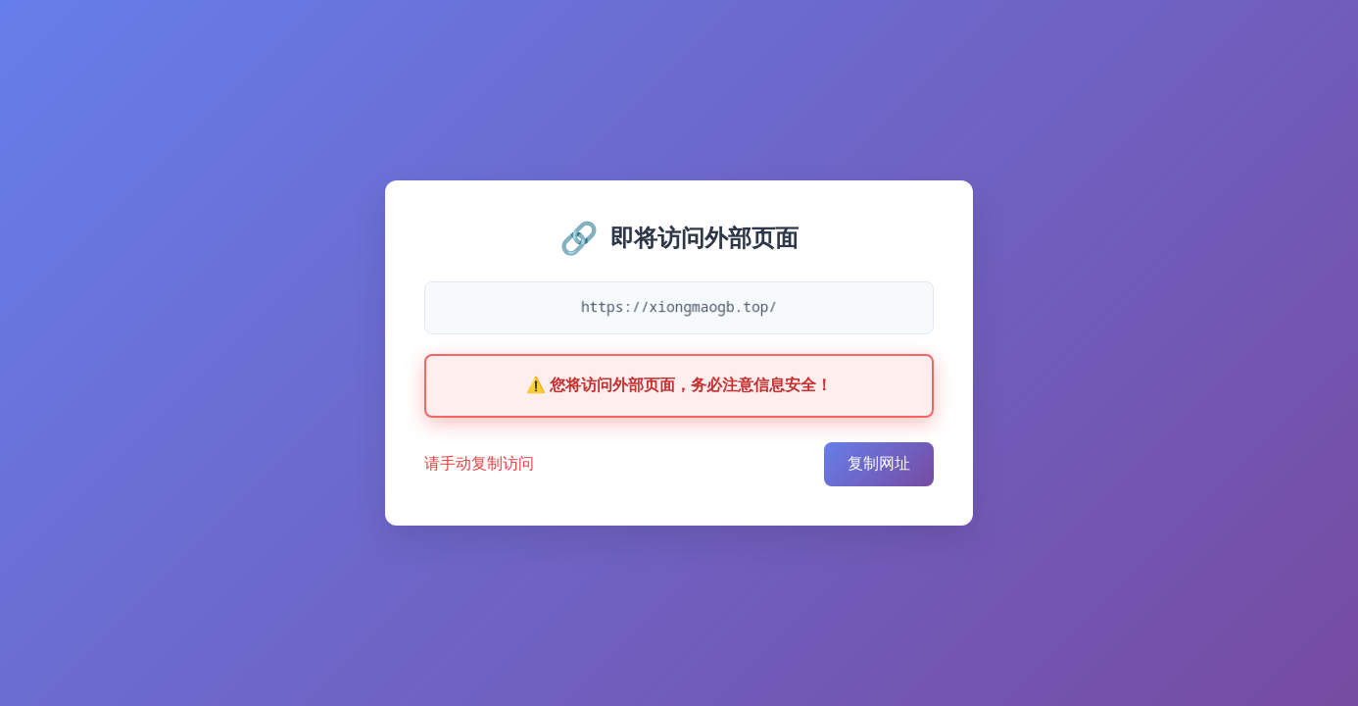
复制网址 (879, 463)
